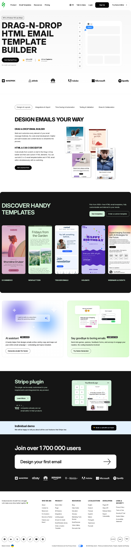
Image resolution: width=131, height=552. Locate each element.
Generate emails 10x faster (18, 351)
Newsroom (45, 511)
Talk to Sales (81, 5)
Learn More (22, 398)
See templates (97, 214)
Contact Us (45, 508)
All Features (58, 511)
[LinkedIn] (11, 539)
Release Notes (107, 511)
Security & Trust (120, 513)
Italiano (90, 517)
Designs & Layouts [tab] (23, 107)
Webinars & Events (117, 280)
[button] (80, 546)
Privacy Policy (120, 507)
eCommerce (7, 280)
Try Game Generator (81, 351)
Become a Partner (47, 517)
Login (91, 5)
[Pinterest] (42, 539)
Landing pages (59, 517)
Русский (90, 526)
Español (90, 514)
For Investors (45, 514)
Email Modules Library (61, 523)
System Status (120, 516)
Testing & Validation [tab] (87, 107)
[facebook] (4, 539)
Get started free (23, 168)
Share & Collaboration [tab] (106, 107)
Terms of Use (120, 510)
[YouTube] (36, 539)
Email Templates (25, 5)
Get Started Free (10, 60)
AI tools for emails (60, 520)
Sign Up (102, 5)
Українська (91, 523)
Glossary (74, 514)
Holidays (86, 280)
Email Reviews (76, 522)
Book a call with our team (103, 427)
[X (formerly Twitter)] (17, 539)
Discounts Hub (76, 528)
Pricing (47, 5)
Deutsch (90, 508)
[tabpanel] (65, 145)
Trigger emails (62, 280)
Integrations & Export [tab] (42, 107)
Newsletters (34, 280)
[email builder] (3, 5)
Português (91, 520)
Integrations (58, 514)
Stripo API (105, 508)
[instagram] (23, 539)
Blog (73, 505)
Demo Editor (58, 505)
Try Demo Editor (119, 5)
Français (90, 511)
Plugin (57, 508)
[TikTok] (30, 539)
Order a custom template (117, 214)
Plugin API (105, 505)
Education (75, 511)
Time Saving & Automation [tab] (65, 107)
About (43, 505)
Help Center (75, 508)
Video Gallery (76, 525)
